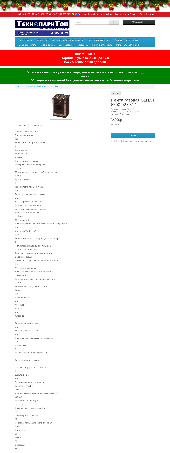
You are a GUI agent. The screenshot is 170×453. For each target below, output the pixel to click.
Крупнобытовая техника (126, 40)
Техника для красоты (102, 45)
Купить (133, 135)
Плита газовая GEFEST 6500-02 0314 (42, 86)
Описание (22, 125)
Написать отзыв (143, 141)
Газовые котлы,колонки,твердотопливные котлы (60, 40)
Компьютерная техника (99, 40)
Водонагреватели (27, 45)
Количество (115, 124)
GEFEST (130, 109)
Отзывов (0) (36, 125)
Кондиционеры (47, 45)
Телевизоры (82, 45)
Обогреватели (66, 45)
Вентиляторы (25, 40)
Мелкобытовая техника (127, 45)
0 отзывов (128, 141)
